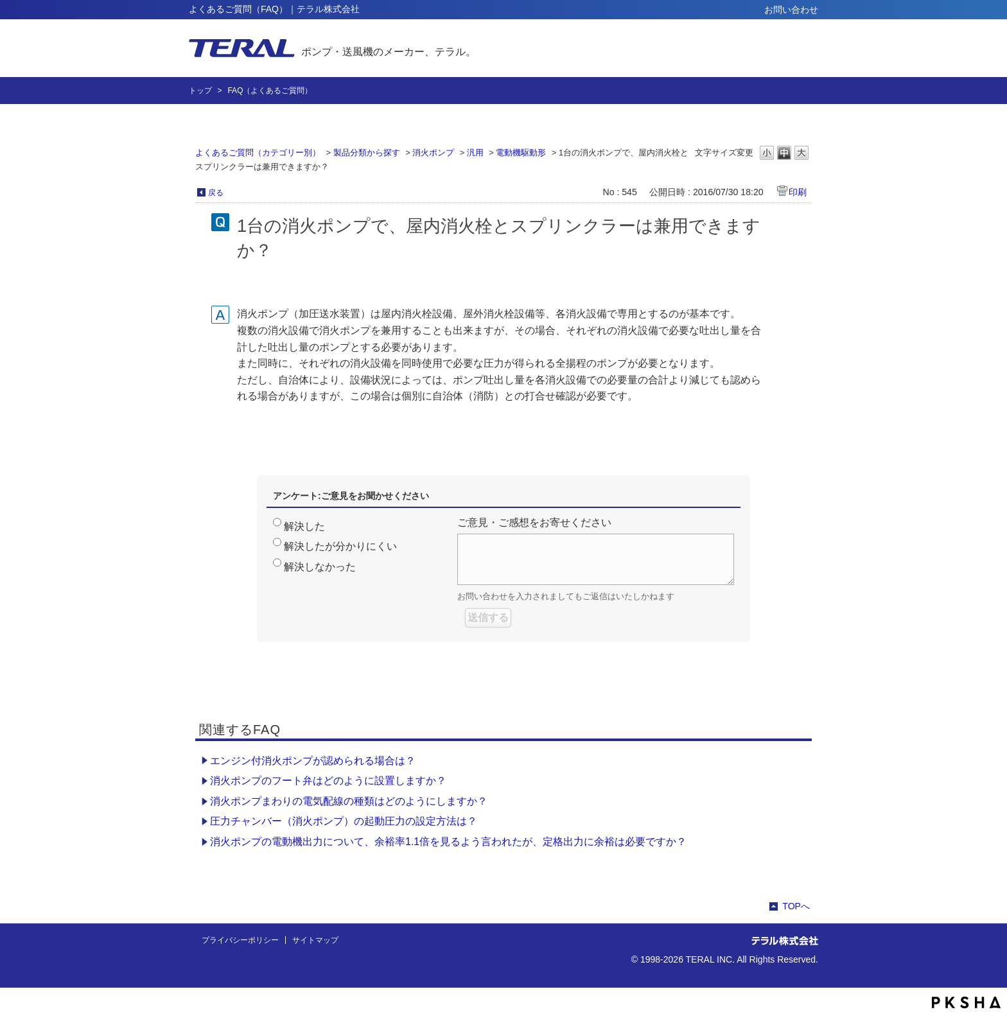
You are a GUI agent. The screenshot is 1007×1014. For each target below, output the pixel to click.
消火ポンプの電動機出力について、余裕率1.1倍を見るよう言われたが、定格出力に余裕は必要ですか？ (448, 841)
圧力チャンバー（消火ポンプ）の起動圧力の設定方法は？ (343, 821)
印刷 (798, 192)
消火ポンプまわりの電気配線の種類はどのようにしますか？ (348, 801)
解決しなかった (320, 566)
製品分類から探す (366, 152)
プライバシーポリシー (240, 940)
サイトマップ (315, 940)
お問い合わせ (791, 9)
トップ (200, 90)
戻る (215, 192)
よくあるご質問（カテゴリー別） (257, 152)
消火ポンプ (433, 152)
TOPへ (796, 906)
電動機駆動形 (521, 152)
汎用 (475, 152)
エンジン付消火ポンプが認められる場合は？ (313, 760)
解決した (304, 526)
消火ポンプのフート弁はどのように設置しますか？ (328, 780)
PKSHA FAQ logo (966, 1002)
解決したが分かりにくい (340, 546)
